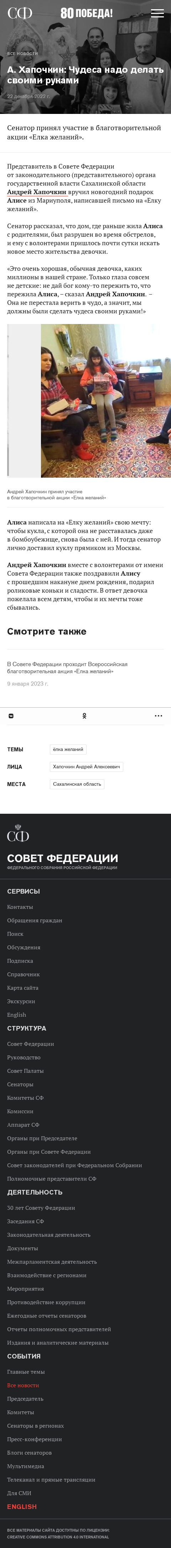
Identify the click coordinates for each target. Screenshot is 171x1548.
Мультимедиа (25, 1466)
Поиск (15, 933)
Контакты (20, 906)
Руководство (24, 1057)
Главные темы (26, 1371)
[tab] (85, 716)
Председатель (25, 1398)
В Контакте (10, 716)
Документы (22, 1248)
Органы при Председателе (42, 1138)
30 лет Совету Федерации (41, 1207)
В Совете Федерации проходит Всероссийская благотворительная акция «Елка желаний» (67, 668)
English (16, 1014)
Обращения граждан (34, 920)
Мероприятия (25, 1288)
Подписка (20, 960)
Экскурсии (21, 1001)
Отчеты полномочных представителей (59, 1329)
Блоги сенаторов (29, 1452)
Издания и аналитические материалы (58, 1342)
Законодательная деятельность (48, 1234)
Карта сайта (22, 987)
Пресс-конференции (34, 1439)
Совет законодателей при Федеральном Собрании (74, 1165)
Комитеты (20, 1412)
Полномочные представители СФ (52, 1178)
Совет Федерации (30, 1043)
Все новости (22, 53)
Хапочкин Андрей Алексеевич (86, 766)
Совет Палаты (25, 1070)
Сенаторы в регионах (35, 1425)
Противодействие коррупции (46, 1302)
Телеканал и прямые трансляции (51, 1479)
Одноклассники (84, 716)
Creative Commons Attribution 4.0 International (58, 1537)
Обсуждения (23, 947)
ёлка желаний (68, 749)
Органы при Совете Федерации (49, 1151)
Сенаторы (20, 1084)
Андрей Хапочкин (37, 192)
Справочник (23, 974)
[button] (157, 14)
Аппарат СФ (23, 1124)
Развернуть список (159, 716)
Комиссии (20, 1111)
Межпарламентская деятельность (52, 1261)
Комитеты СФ (25, 1097)
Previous (48, 402)
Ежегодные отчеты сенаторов (46, 1315)
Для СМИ (19, 1493)
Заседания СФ (25, 1221)
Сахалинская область (77, 784)
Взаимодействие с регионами (47, 1275)
